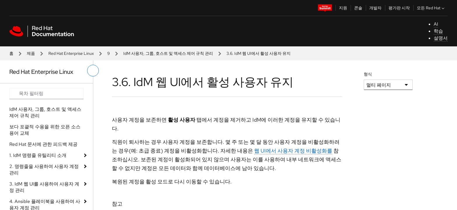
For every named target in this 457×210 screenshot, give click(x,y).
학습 (438, 31)
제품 (31, 53)
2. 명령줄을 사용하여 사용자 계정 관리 (44, 169)
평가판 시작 (399, 7)
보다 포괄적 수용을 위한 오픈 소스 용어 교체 (44, 130)
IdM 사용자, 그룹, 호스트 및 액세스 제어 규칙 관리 (168, 53)
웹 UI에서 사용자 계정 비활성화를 (293, 150)
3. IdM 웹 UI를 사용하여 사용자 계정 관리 (44, 187)
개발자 (375, 7)
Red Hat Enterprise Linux (71, 53)
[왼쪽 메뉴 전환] (93, 70)
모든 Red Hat (431, 7)
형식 (368, 74)
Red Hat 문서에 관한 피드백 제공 (43, 144)
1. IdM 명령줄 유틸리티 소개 (37, 155)
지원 (343, 7)
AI (436, 24)
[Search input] (46, 93)
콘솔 (358, 7)
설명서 (441, 38)
